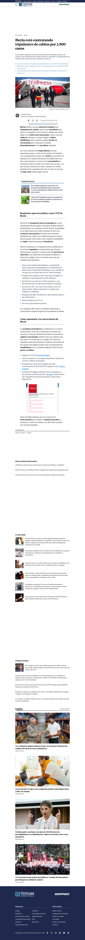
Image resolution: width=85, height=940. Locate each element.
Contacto (55, 925)
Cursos (53, 1)
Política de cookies (58, 916)
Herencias (47, 1)
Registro (50, 374)
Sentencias (18, 914)
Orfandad (58, 1)
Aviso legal (55, 919)
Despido (65, 1)
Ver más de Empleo (65, 709)
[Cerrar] (56, 124)
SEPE (33, 919)
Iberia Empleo (44, 355)
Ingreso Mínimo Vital (21, 925)
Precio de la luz (27, 1)
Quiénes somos (57, 911)
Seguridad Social (37, 916)
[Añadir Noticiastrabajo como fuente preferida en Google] (49, 120)
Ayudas (34, 1)
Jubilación (35, 911)
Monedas (40, 1)
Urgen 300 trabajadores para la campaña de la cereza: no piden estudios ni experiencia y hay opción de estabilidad (47, 199)
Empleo (29, 433)
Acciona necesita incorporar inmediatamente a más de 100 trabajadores (43, 64)
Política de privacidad (59, 922)
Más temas (35, 922)
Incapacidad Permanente (23, 919)
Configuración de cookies (60, 914)
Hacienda (18, 922)
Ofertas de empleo (20, 433)
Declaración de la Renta (22, 916)
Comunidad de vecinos (39, 914)
